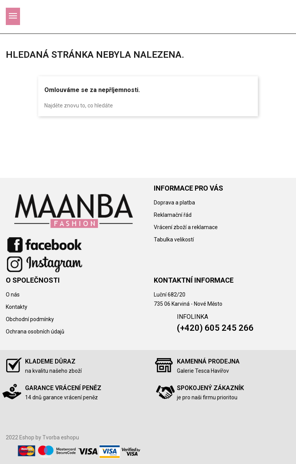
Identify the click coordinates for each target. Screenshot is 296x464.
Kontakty (16, 307)
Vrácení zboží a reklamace (186, 227)
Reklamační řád (173, 215)
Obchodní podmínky (30, 319)
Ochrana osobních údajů (35, 331)
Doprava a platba (174, 202)
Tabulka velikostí (174, 239)
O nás (13, 294)
